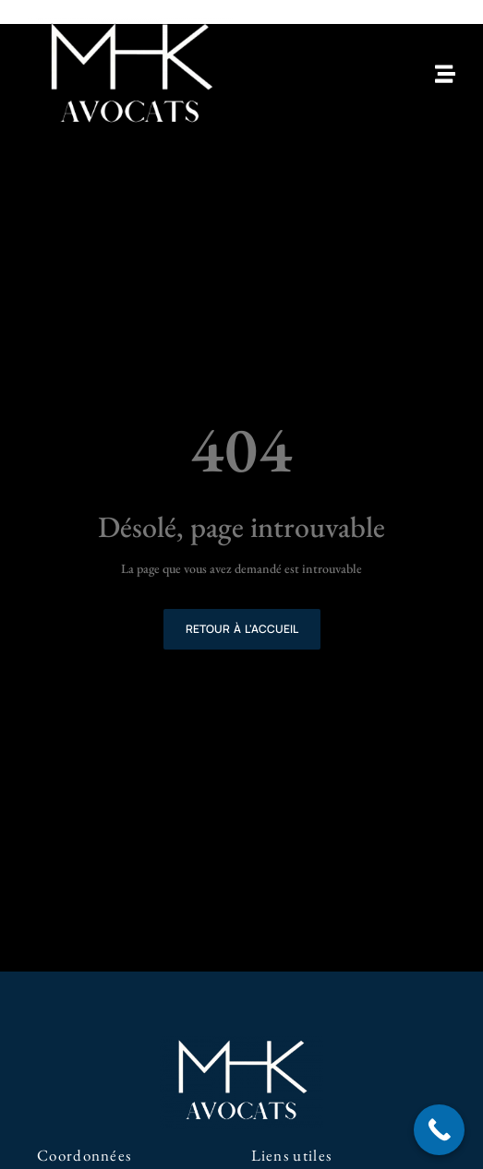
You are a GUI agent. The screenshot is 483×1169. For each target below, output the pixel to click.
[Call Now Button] (439, 1129)
